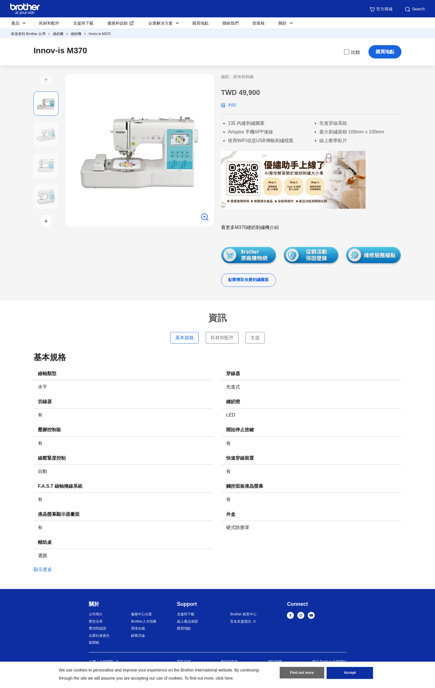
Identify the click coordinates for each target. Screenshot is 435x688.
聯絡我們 (230, 23)
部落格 (258, 23)
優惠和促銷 (117, 23)
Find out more (302, 674)
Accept (350, 674)
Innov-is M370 (99, 34)
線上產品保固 (187, 621)
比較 (351, 51)
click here (224, 678)
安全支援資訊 (240, 621)
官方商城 (380, 9)
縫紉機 (58, 34)
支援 (255, 337)
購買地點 (200, 23)
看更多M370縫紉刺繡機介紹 (250, 227)
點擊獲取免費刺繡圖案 (248, 279)
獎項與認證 (97, 628)
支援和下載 (185, 614)
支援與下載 (83, 23)
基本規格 (184, 337)
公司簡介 (96, 614)
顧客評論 (138, 636)
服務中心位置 (141, 614)
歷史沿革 (96, 621)
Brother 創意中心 (243, 614)
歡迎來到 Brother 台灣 (28, 34)
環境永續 (138, 628)
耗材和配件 (49, 23)
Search (414, 9)
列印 (232, 105)
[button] (46, 80)
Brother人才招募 (143, 621)
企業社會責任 (99, 636)
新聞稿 (94, 643)
